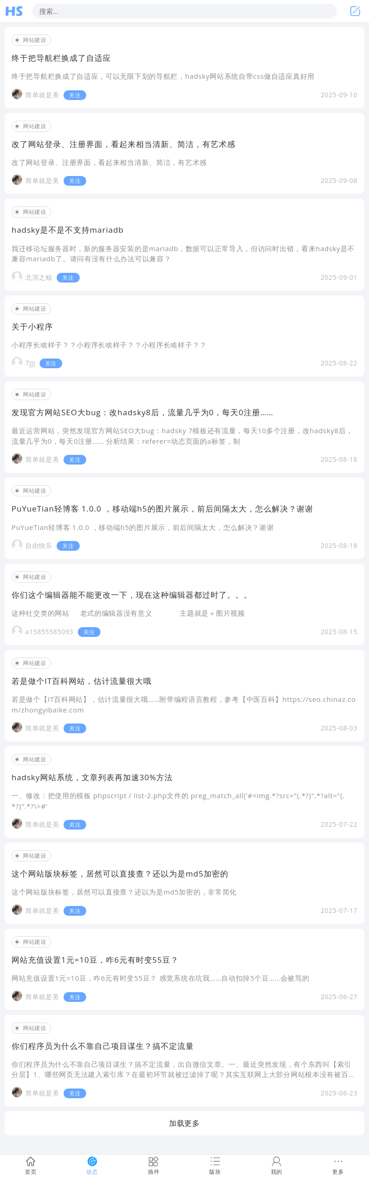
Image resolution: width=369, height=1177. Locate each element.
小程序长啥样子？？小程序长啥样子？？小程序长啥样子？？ (109, 344)
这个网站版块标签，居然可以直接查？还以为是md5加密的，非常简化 (124, 891)
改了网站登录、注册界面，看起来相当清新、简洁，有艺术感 (109, 162)
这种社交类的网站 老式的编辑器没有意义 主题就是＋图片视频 (129, 613)
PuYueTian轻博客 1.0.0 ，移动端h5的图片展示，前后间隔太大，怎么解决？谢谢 (143, 527)
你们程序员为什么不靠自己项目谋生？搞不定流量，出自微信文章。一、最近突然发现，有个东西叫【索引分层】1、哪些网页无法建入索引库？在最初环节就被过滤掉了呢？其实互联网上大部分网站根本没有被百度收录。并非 (184, 1074)
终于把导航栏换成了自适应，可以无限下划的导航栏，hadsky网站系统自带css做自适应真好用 (163, 76)
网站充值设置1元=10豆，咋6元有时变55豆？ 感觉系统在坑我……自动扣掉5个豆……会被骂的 (160, 978)
